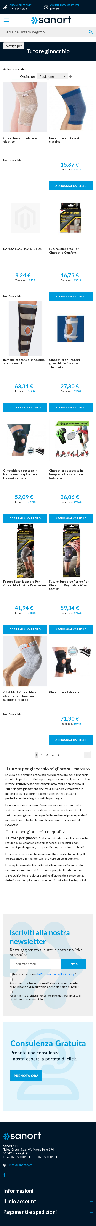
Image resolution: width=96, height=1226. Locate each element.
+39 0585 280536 (18, 8)
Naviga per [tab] (14, 46)
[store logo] (51, 20)
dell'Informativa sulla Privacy (55, 974)
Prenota (54, 8)
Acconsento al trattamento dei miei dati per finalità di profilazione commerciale (45, 997)
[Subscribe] (73, 964)
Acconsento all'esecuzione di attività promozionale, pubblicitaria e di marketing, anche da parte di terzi (44, 985)
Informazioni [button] (18, 1191)
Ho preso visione (44, 974)
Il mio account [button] (19, 1201)
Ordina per (28, 76)
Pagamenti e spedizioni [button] (30, 1212)
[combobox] (48, 32)
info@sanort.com (20, 1165)
